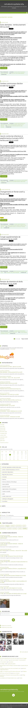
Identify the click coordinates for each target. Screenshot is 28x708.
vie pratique (4, 501)
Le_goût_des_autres (11, 663)
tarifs (16, 73)
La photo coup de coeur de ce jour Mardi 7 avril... (10, 668)
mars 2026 (2, 426)
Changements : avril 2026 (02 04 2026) (9, 394)
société (14, 226)
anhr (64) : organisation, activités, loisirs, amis (11, 467)
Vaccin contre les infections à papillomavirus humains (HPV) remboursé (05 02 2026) (11, 138)
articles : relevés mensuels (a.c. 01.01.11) (10, 469)
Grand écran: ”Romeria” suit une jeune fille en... (10, 675)
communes (14, 125)
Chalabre (25, 671)
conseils (9, 528)
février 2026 (2, 428)
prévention (18, 526)
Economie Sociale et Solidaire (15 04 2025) (16, 575)
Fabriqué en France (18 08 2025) (15, 556)
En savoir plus (9, 707)
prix (1, 227)
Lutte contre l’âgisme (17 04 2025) (14, 588)
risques (7, 526)
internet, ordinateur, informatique (9, 481)
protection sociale (6, 486)
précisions (17, 272)
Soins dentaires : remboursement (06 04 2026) (11, 372)
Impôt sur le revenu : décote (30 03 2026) (10, 416)
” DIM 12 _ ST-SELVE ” (4, 660)
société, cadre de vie (6, 496)
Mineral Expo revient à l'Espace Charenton (9, 665)
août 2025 (2, 438)
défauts (12, 526)
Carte (3, 506)
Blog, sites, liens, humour (7, 474)
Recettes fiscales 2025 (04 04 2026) (8, 383)
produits (15, 528)
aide (11, 272)
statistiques (3, 528)
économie (4, 477)
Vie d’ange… (2, 663)
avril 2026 (2, 424)
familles (6, 333)
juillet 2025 (2, 440)
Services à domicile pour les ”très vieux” (8, 658)
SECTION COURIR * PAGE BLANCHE (18, 660)
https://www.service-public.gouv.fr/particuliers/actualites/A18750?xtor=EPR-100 (11, 249)
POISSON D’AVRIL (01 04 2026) (7, 405)
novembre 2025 (3, 433)
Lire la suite (12, 349)
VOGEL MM (3, 536)
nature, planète (5, 484)
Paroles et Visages (22, 658)
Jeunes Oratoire (16, 673)
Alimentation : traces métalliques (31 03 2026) (11, 411)
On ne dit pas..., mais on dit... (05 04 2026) (10, 377)
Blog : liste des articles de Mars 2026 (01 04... (11, 400)
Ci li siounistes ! (3, 662)
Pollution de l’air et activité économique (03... (10, 388)
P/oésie (20, 678)
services (18, 125)
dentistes (13, 73)
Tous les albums (24, 652)
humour (25, 528)
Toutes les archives (4, 442)
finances (4, 479)
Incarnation (10, 662)
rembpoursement (17, 181)
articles (2, 526)
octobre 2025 (3, 435)
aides (21, 125)
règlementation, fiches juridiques (9, 489)
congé (13, 272)
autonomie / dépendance (7, 472)
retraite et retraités (6, 491)
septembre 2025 (3, 437)
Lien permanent (4, 123)
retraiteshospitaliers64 (14, 4)
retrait (20, 528)
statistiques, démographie (7, 498)
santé (3, 494)
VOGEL (2, 575)
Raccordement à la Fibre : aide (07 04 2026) (10, 366)
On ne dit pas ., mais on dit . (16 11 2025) (17, 550)
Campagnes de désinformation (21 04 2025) (16, 593)
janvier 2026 (2, 430)
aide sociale (10, 125)
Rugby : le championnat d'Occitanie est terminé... (10, 671)
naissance (8, 272)
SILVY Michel (3, 550)
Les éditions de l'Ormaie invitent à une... (8, 678)
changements (10, 226)
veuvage (21, 332)
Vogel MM (2, 568)
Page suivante (25, 338)
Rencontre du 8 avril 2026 (5, 673)
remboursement (21, 73)
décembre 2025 (3, 431)
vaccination (11, 181)
